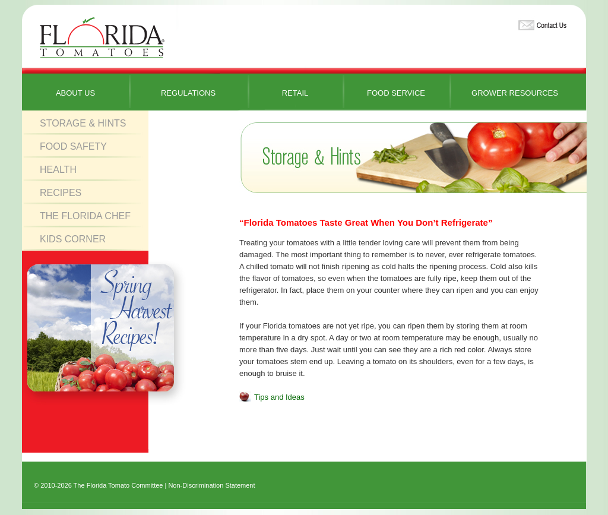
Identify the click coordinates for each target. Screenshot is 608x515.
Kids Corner (73, 239)
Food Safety (73, 146)
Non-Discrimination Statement (211, 485)
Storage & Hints (83, 123)
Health (58, 170)
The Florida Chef (85, 216)
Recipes (60, 193)
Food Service (396, 93)
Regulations (188, 93)
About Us (75, 93)
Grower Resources (514, 93)
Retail (295, 93)
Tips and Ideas (279, 397)
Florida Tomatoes (102, 38)
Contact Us (541, 22)
